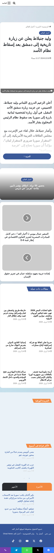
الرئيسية (46, 27)
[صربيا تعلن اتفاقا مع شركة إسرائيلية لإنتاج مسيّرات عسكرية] (40, 333)
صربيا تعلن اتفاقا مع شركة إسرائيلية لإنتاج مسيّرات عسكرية (40, 345)
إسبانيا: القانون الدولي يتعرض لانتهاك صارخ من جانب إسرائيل (16, 345)
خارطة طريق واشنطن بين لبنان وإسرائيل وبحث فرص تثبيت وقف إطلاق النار (14, 313)
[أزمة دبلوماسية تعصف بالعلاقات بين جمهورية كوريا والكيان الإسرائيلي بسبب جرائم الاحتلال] (40, 362)
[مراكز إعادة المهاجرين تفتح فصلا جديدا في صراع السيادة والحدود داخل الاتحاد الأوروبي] (14, 362)
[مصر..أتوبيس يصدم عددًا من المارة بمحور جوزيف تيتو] (44, 456)
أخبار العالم (30, 27)
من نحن (48, 534)
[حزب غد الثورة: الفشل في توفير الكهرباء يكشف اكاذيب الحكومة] (44, 468)
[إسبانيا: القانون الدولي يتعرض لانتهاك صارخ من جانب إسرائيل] (14, 333)
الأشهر (14, 487)
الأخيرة (39, 487)
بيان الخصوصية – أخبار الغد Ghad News (18, 534)
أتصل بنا (39, 534)
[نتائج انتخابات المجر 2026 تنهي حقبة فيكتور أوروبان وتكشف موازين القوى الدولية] (40, 300)
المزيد (38, 27)
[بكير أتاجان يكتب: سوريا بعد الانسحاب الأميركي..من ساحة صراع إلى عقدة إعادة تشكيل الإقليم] (44, 499)
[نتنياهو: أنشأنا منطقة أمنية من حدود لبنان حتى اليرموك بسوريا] (44, 512)
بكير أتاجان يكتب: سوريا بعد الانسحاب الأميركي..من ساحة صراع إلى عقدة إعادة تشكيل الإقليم (18, 498)
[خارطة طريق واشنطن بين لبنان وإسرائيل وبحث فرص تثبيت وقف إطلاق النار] (14, 300)
